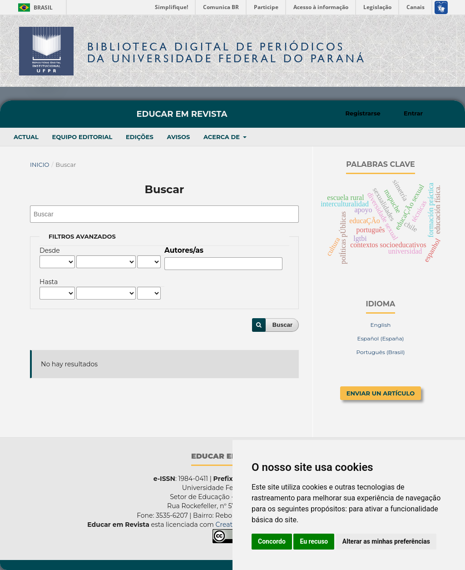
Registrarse (363, 113)
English (381, 324)
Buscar (282, 324)
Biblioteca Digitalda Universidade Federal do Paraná (226, 52)
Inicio (39, 164)
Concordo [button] (272, 541)
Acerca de (222, 136)
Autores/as (183, 250)
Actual (26, 136)
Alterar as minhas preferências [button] (386, 541)
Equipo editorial (82, 136)
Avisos (178, 136)
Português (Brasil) (380, 352)
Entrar (413, 113)
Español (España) (380, 338)
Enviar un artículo (380, 393)
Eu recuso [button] (314, 541)
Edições (139, 136)
